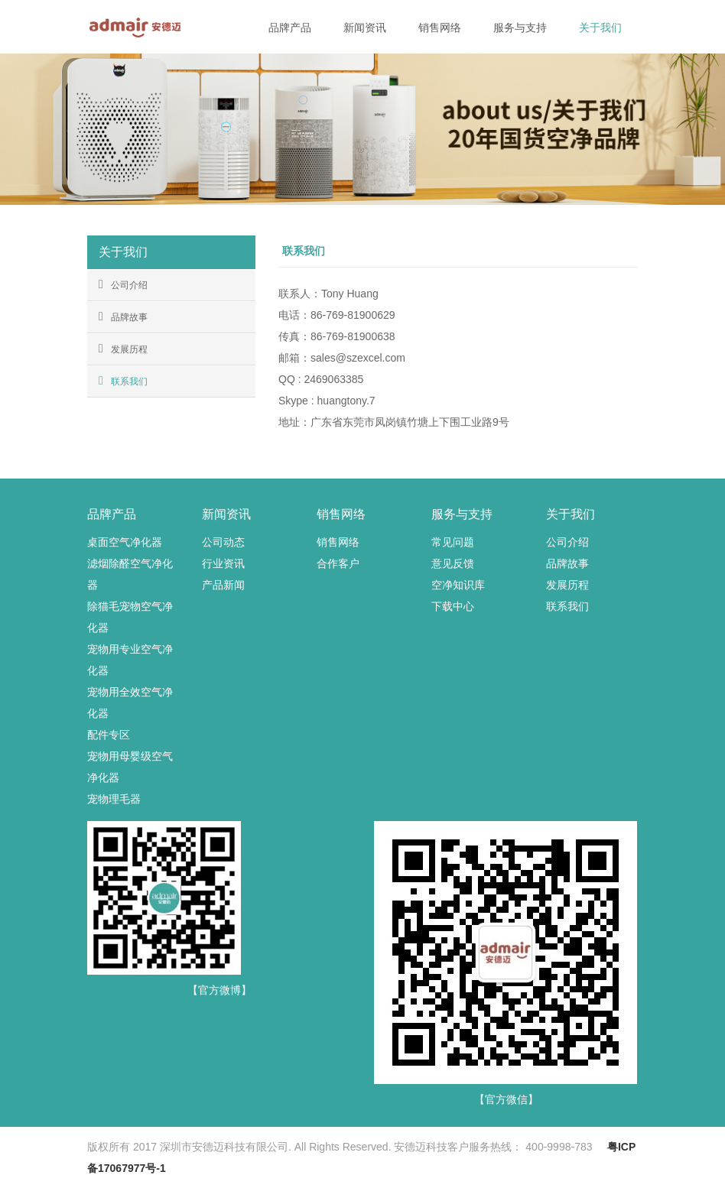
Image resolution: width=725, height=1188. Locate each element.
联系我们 (123, 381)
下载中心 (452, 606)
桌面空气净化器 (124, 542)
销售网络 (439, 27)
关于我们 (600, 27)
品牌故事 (123, 316)
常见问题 (452, 542)
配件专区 (108, 735)
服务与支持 (520, 27)
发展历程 (123, 348)
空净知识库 (458, 585)
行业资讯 (223, 563)
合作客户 (338, 563)
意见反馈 (452, 563)
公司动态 (223, 542)
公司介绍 (123, 284)
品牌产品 (289, 27)
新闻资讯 (364, 27)
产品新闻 (223, 585)
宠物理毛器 (114, 799)
